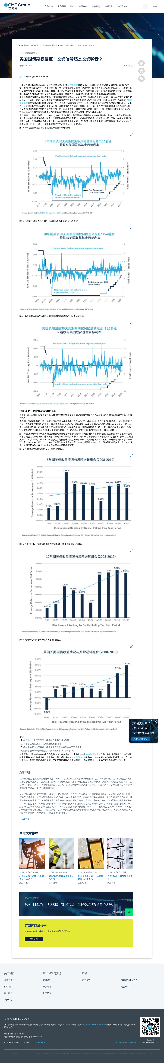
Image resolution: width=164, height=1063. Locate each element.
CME (83, 1025)
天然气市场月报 (92, 1054)
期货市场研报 (122, 1054)
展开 (151, 1054)
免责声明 (125, 986)
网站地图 (119, 1042)
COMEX (102, 1025)
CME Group (18, 1019)
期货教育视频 (142, 1054)
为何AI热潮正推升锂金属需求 (120, 877)
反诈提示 (126, 1042)
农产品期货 (40, 1054)
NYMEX (95, 1025)
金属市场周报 (82, 1054)
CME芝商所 (24, 45)
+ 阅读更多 (24, 819)
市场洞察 (34, 45)
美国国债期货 (80, 757)
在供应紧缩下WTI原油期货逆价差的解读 (31, 877)
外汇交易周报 (113, 1054)
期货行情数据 (132, 1054)
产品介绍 (86, 980)
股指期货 (73, 85)
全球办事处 (9, 980)
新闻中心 (8, 999)
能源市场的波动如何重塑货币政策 (61, 877)
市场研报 (47, 980)
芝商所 (22, 76)
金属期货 (74, 1054)
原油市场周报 (103, 1054)
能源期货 (47, 1054)
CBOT (88, 1025)
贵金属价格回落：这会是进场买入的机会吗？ (90, 877)
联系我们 (8, 993)
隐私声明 (133, 1042)
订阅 (155, 6)
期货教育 (47, 986)
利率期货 (90, 754)
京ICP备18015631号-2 (39, 1042)
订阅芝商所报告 (140, 739)
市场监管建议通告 (129, 980)
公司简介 (8, 986)
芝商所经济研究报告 (49, 45)
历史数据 (47, 993)
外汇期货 (60, 1054)
